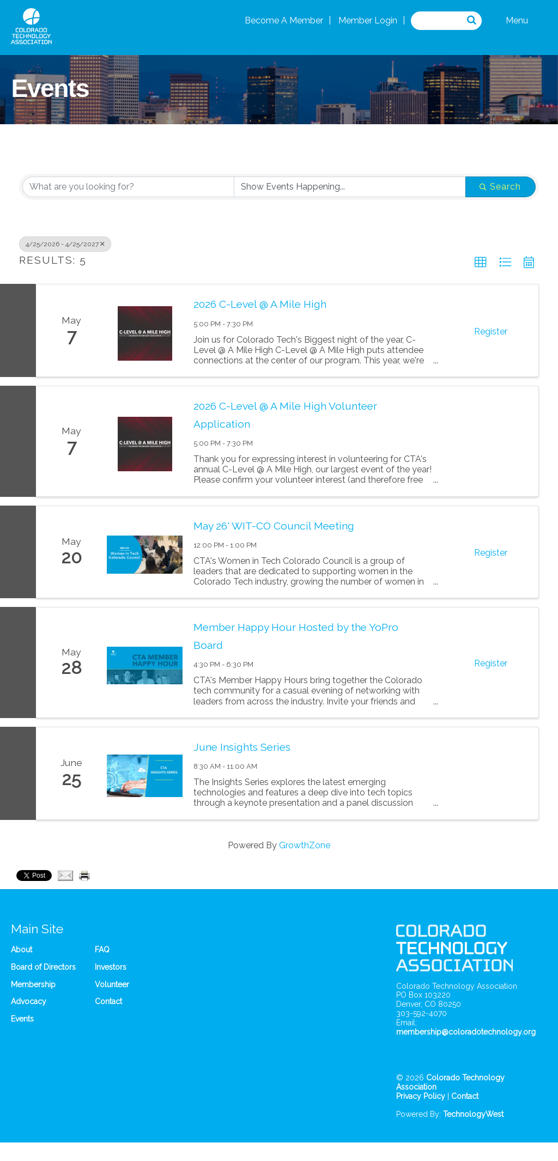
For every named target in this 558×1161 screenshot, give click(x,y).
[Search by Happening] (350, 187)
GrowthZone (304, 845)
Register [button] (490, 331)
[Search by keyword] (128, 187)
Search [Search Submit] (500, 186)
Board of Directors (43, 967)
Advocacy (28, 1001)
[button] (481, 262)
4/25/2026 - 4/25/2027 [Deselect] (65, 244)
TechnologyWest (473, 1114)
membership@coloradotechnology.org (466, 1032)
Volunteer (112, 984)
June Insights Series (241, 747)
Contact (108, 1001)
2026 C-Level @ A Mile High (259, 304)
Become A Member (284, 20)
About (21, 949)
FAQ (102, 949)
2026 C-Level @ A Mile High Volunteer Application (285, 415)
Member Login (367, 20)
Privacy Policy (420, 1096)
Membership (33, 984)
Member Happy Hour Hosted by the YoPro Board (295, 636)
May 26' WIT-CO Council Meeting (273, 526)
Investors (110, 967)
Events (22, 1018)
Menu (517, 20)
